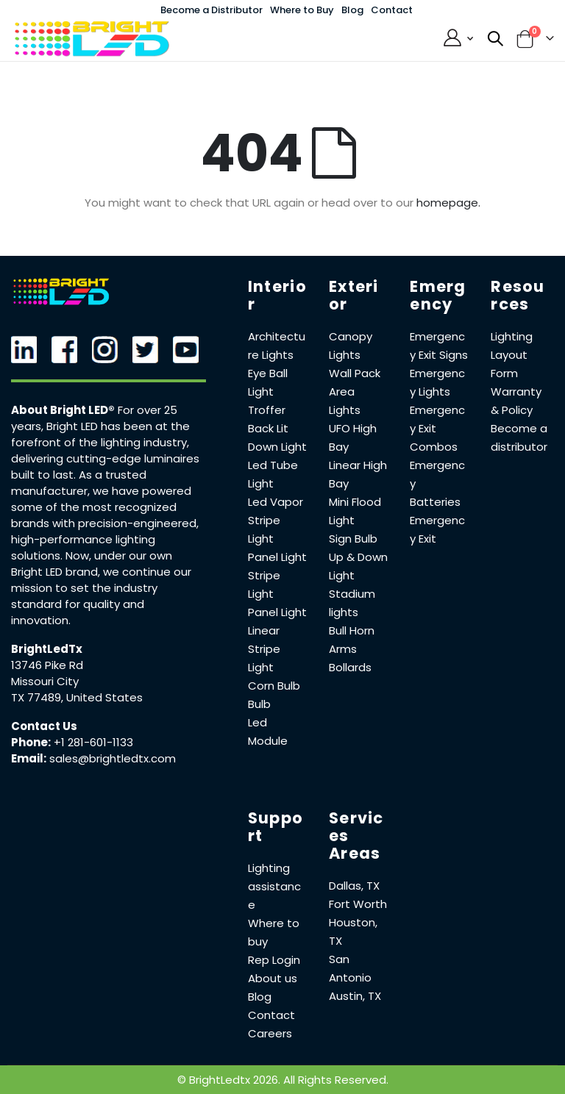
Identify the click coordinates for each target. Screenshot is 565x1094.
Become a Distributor (211, 10)
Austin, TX (355, 996)
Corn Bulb (274, 685)
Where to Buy (302, 10)
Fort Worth (358, 904)
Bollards (350, 667)
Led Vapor (275, 502)
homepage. (448, 202)
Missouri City (45, 681)
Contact (392, 10)
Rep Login (274, 960)
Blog (352, 10)
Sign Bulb (353, 538)
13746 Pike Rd (47, 665)
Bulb (259, 704)
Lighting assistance (274, 886)
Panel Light (277, 557)
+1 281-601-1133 (93, 742)
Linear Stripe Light (264, 649)
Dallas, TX (354, 885)
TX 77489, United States (77, 697)
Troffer (266, 410)
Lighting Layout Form (512, 355)
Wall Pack (354, 373)
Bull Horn (351, 630)
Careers (270, 1033)
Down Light (277, 446)
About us (272, 978)
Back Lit (268, 428)
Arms (343, 649)
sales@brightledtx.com (112, 758)
